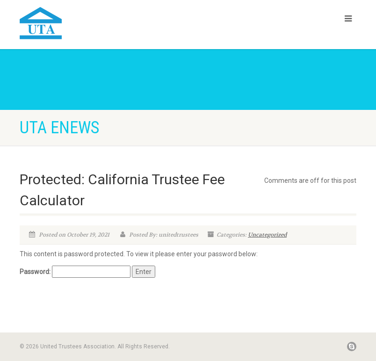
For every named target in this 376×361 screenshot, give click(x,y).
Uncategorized (267, 234)
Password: (75, 272)
